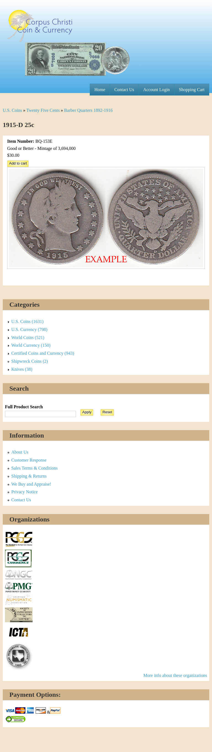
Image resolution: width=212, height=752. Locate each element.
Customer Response (29, 460)
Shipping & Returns (29, 476)
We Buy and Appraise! (31, 484)
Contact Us (124, 89)
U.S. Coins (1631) (27, 321)
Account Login (156, 89)
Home (99, 89)
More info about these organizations (175, 675)
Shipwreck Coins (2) (29, 361)
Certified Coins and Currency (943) (42, 353)
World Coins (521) (27, 337)
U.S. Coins (12, 110)
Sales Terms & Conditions (34, 468)
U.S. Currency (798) (29, 329)
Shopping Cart (192, 89)
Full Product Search (24, 406)
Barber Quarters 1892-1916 (88, 110)
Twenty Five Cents (43, 110)
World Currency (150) (31, 345)
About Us (19, 452)
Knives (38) (21, 369)
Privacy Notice (24, 491)
